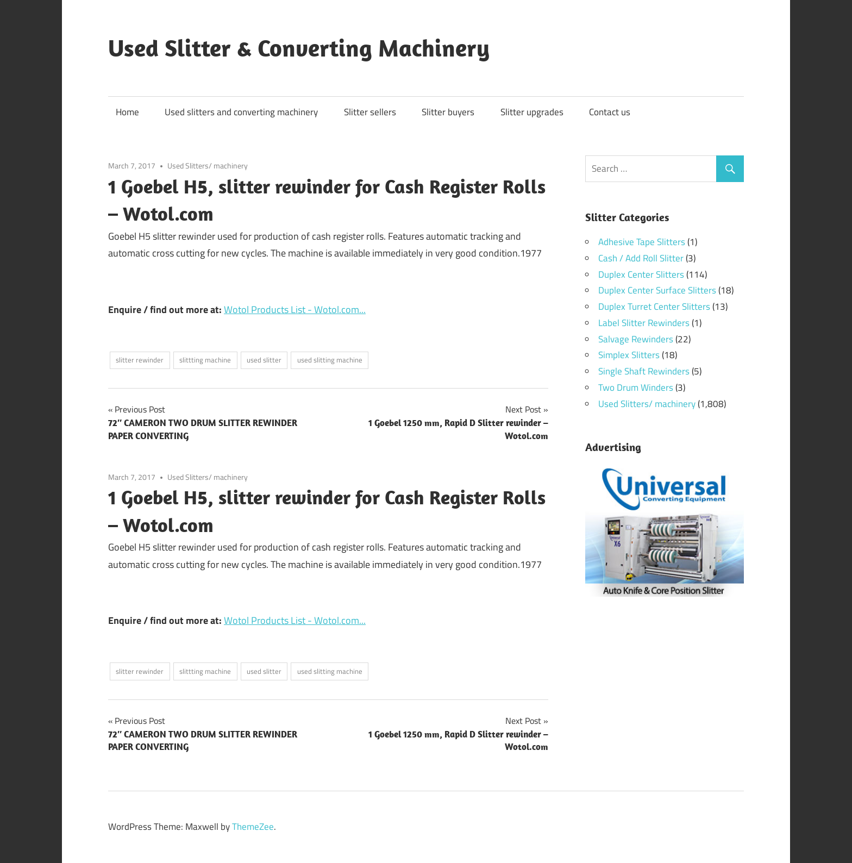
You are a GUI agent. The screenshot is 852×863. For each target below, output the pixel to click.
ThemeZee (253, 827)
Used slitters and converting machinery (241, 112)
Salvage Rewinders (635, 339)
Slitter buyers (448, 112)
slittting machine (205, 359)
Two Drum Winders (635, 387)
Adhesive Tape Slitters (641, 242)
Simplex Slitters (629, 355)
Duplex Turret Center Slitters (654, 306)
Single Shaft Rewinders (644, 371)
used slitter (264, 359)
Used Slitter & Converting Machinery (299, 47)
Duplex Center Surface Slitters (657, 290)
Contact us (609, 112)
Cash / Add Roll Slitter (641, 258)
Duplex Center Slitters (641, 274)
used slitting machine (329, 359)
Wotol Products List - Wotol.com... (295, 309)
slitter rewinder (140, 359)
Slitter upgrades (531, 112)
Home (127, 112)
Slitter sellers (370, 112)
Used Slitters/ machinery (207, 165)
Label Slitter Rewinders (644, 323)
